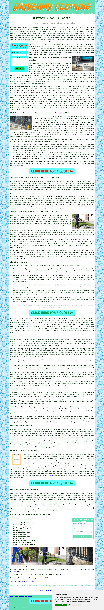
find (16, 493)
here (38, 511)
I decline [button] (64, 604)
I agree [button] (58, 604)
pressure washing (51, 462)
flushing (88, 206)
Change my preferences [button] (74, 604)
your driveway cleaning (69, 256)
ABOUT (77, 13)
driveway (66, 505)
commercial (90, 245)
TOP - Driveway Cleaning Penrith (22, 581)
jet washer (70, 95)
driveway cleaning (74, 52)
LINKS (72, 13)
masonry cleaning (58, 372)
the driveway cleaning (49, 221)
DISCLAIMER (90, 13)
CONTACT (83, 13)
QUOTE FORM (49, 475)
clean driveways (65, 503)
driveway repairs (81, 429)
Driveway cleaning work (19, 318)
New (26, 596)
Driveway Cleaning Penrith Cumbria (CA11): (27, 27)
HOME (68, 13)
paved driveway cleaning (47, 456)
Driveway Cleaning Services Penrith (30, 515)
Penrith (50, 318)
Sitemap (11, 596)
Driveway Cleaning (19, 596)
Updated (30, 596)
